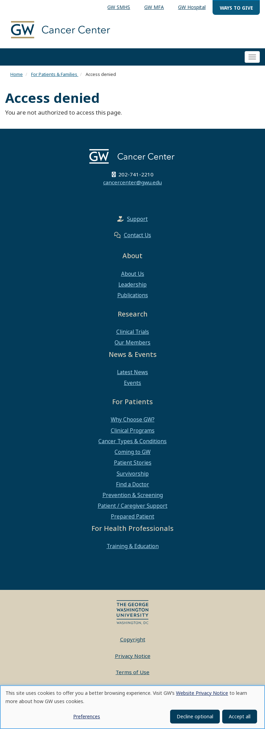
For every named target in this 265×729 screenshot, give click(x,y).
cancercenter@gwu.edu (132, 182)
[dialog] (132, 707)
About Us (132, 273)
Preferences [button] (86, 716)
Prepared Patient (132, 516)
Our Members (132, 342)
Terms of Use (132, 672)
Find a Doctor (132, 484)
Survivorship (133, 473)
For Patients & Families (54, 74)
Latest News (132, 372)
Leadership (132, 284)
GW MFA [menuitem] (154, 7)
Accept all (240, 716)
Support (137, 218)
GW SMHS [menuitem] (118, 7)
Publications (132, 295)
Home (16, 74)
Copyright (132, 639)
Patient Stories (132, 462)
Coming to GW (132, 451)
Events (132, 382)
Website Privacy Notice (202, 693)
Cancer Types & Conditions (132, 441)
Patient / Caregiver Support (132, 505)
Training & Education (133, 546)
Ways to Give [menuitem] (236, 7)
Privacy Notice (132, 655)
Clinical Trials (132, 331)
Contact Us (137, 235)
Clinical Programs (133, 430)
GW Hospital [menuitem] (192, 7)
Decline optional (195, 716)
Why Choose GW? (133, 419)
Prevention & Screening (132, 495)
